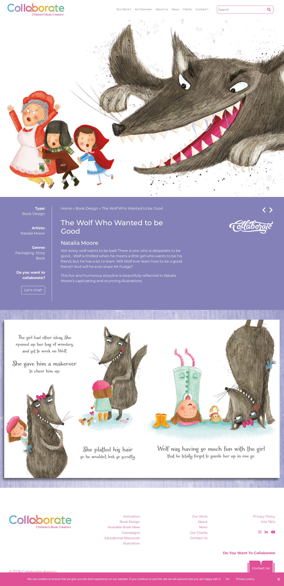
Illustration (131, 543)
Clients (187, 9)
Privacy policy (245, 579)
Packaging (24, 253)
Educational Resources (122, 538)
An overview (143, 9)
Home (66, 208)
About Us (162, 9)
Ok (227, 579)
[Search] (241, 10)
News (175, 9)
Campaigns (131, 533)
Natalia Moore (33, 233)
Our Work (122, 9)
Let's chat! (33, 290)
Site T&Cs (268, 522)
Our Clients (198, 533)
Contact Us (198, 538)
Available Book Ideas (124, 527)
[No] (278, 579)
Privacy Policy (264, 516)
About (202, 522)
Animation (131, 516)
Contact (200, 9)
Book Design (33, 214)
